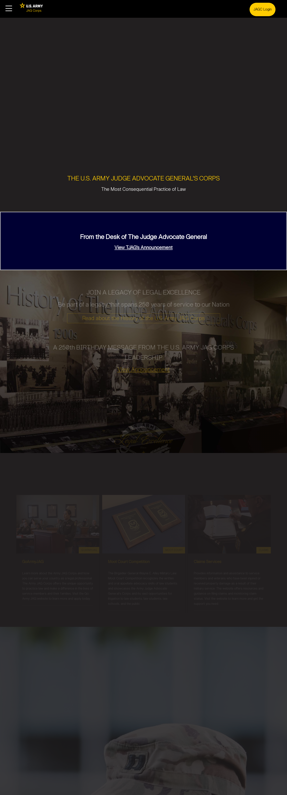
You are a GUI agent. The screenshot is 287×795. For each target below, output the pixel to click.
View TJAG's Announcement (143, 247)
